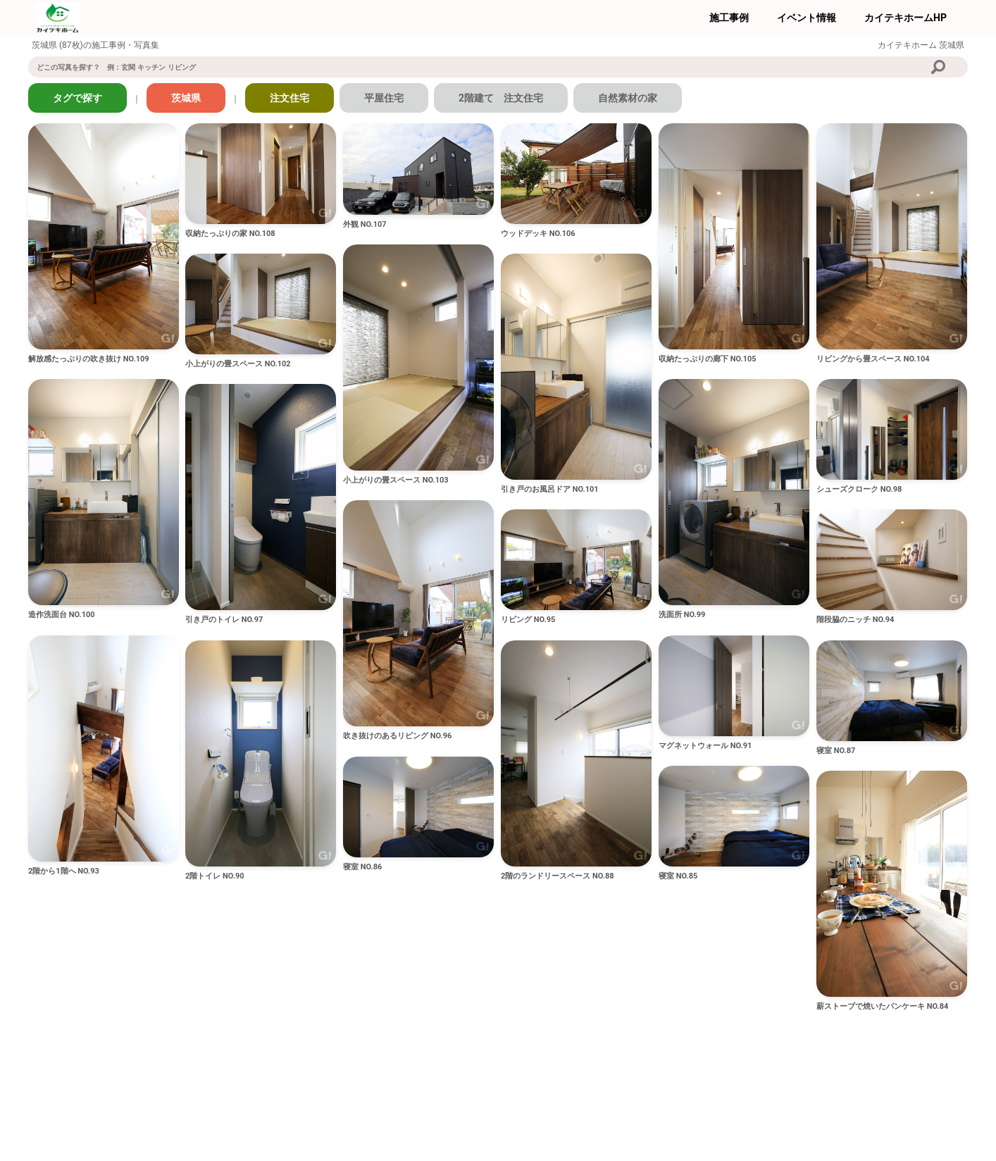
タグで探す (77, 98)
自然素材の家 (627, 98)
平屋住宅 (384, 98)
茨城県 (186, 98)
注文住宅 (289, 98)
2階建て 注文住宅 (501, 98)
